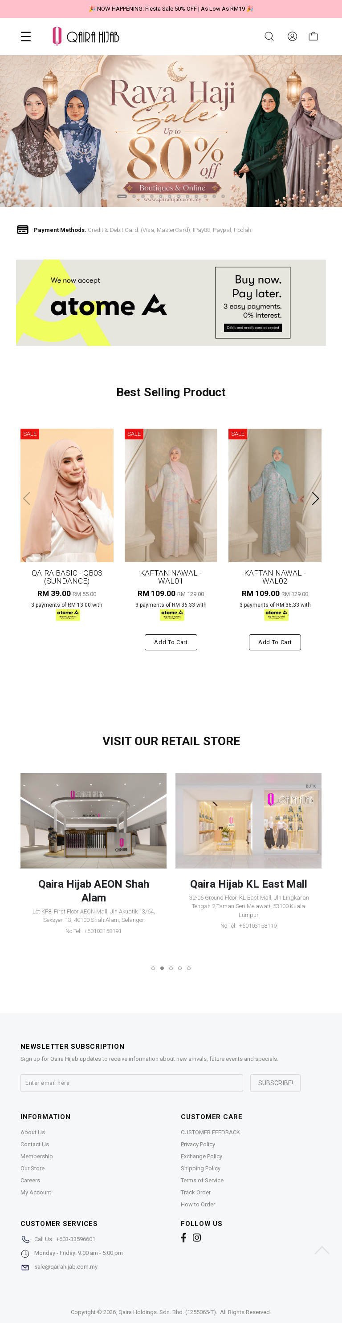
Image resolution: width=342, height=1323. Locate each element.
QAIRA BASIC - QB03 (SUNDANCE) (67, 576)
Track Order (196, 1192)
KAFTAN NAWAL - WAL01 (171, 576)
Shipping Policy (200, 1168)
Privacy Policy (198, 1144)
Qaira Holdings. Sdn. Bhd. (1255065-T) (167, 1312)
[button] (122, 196)
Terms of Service (202, 1180)
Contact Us (34, 1144)
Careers (30, 1180)
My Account (35, 1192)
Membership (36, 1156)
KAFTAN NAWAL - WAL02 (275, 576)
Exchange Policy (201, 1156)
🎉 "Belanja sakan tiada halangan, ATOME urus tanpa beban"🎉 (171, 8)
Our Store (32, 1168)
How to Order (198, 1204)
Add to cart (170, 642)
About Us (32, 1132)
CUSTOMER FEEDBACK (210, 1132)
